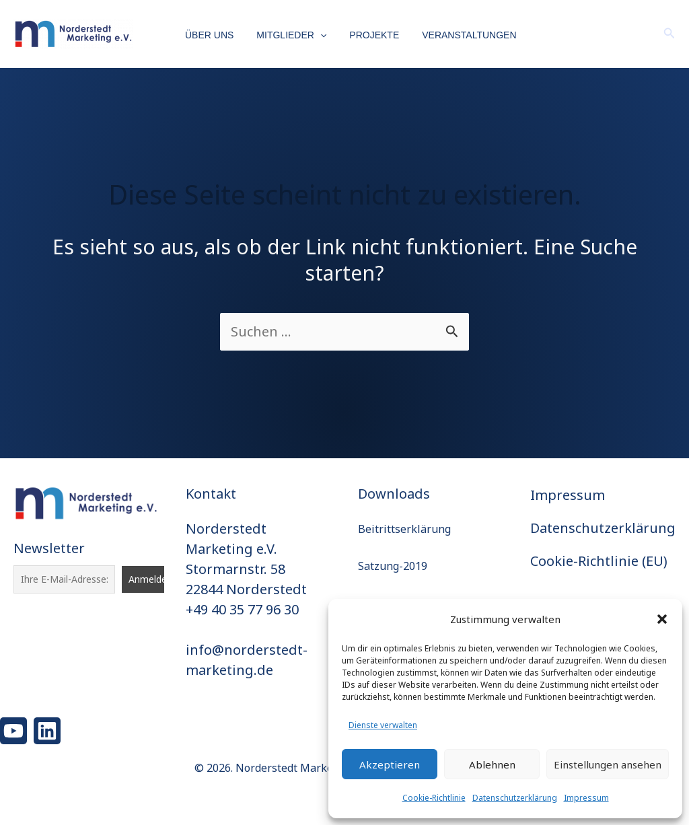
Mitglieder (287, 35)
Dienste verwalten (383, 725)
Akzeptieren (389, 764)
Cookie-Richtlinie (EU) (598, 561)
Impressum (586, 797)
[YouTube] (13, 730)
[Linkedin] (47, 730)
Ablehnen (492, 764)
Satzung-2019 (392, 566)
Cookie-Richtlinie (434, 797)
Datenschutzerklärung (514, 797)
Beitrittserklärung (404, 529)
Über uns (209, 35)
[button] (662, 619)
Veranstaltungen (457, 35)
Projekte (366, 35)
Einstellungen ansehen (607, 764)
